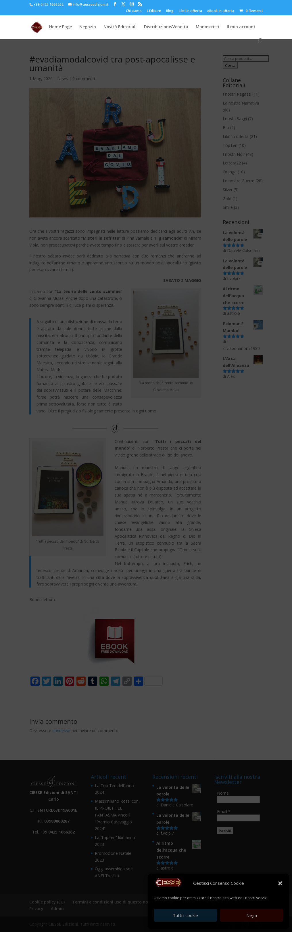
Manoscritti (207, 27)
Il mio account (241, 27)
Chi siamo (134, 11)
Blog (170, 11)
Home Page (60, 27)
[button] (280, 883)
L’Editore (154, 11)
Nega (251, 915)
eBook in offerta (220, 11)
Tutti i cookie (185, 915)
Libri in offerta (190, 11)
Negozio (87, 27)
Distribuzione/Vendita (166, 27)
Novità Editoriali (120, 27)
